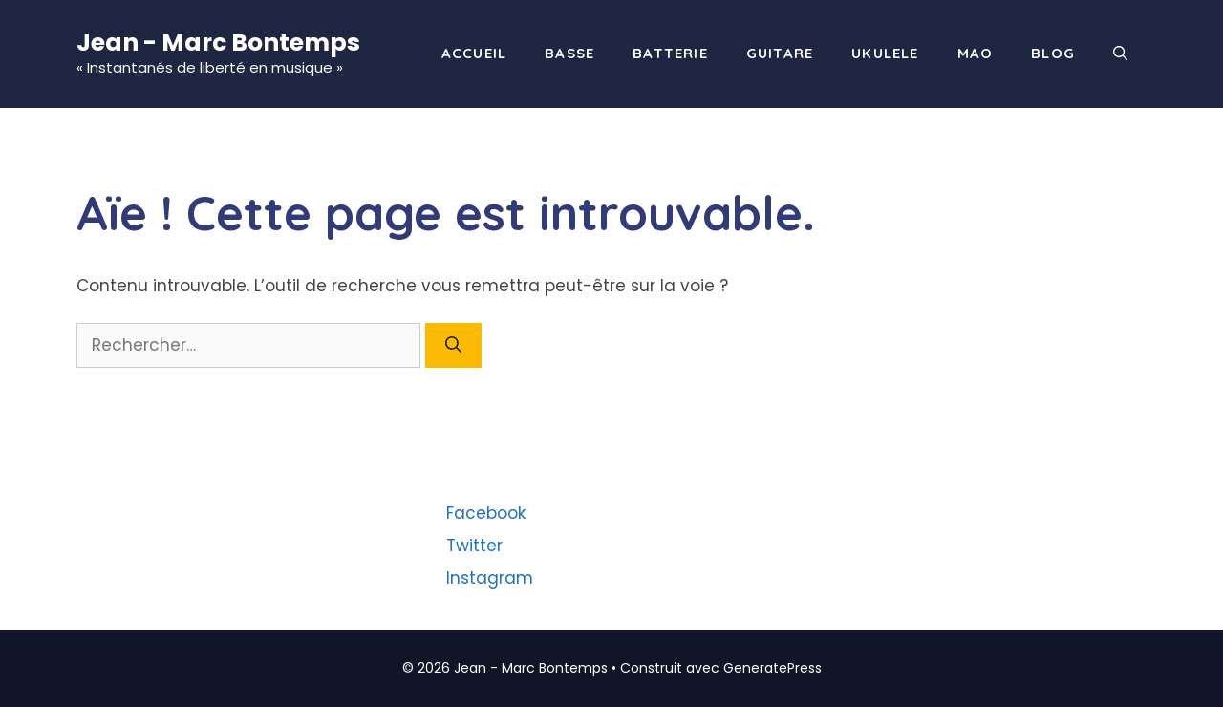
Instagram (489, 578)
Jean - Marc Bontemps (218, 42)
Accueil (473, 53)
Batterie (670, 53)
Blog (1053, 53)
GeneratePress (772, 667)
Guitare (779, 53)
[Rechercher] (453, 346)
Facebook (486, 513)
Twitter (474, 545)
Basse (569, 53)
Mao (975, 53)
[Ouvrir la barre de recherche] (1120, 53)
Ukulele (884, 53)
